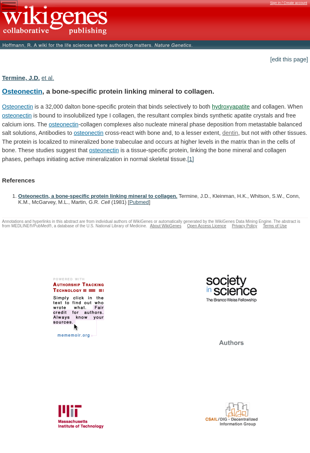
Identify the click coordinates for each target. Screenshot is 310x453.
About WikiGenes (165, 226)
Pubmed (139, 202)
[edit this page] (289, 59)
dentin (230, 133)
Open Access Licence (206, 226)
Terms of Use (275, 226)
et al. (48, 78)
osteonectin (17, 115)
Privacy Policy (244, 226)
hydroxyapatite (231, 106)
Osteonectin (22, 91)
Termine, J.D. (21, 77)
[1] (190, 159)
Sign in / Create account (288, 3)
